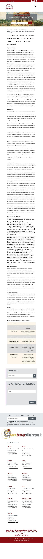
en (8, 1)
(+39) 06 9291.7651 (27, 493)
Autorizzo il (10, 421)
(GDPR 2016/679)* (27, 421)
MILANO (10, 446)
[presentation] (19, 397)
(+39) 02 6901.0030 (13, 453)
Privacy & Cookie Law (24, 540)
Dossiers (16, 29)
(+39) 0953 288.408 (13, 507)
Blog (12, 29)
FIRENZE (10, 486)
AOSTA (23, 460)
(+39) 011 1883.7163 (13, 468)
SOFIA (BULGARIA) (26, 498)
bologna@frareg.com (26, 479)
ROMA (23, 486)
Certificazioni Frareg (21, 535)
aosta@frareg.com (26, 466)
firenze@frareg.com (12, 491)
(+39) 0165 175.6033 (27, 468)
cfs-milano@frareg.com (13, 522)
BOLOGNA (24, 473)
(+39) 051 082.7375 (27, 480)
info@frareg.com (11, 452)
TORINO (10, 460)
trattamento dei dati (18, 421)
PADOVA (10, 473)
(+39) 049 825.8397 (13, 480)
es (13, 1)
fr (11, 1)
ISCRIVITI (31, 418)
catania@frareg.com (12, 506)
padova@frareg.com (12, 479)
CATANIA (10, 498)
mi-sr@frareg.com (26, 453)
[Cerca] (30, 23)
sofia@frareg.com (26, 506)
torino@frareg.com (12, 466)
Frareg (8, 29)
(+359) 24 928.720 (27, 507)
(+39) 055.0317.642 (13, 493)
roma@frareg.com (26, 491)
